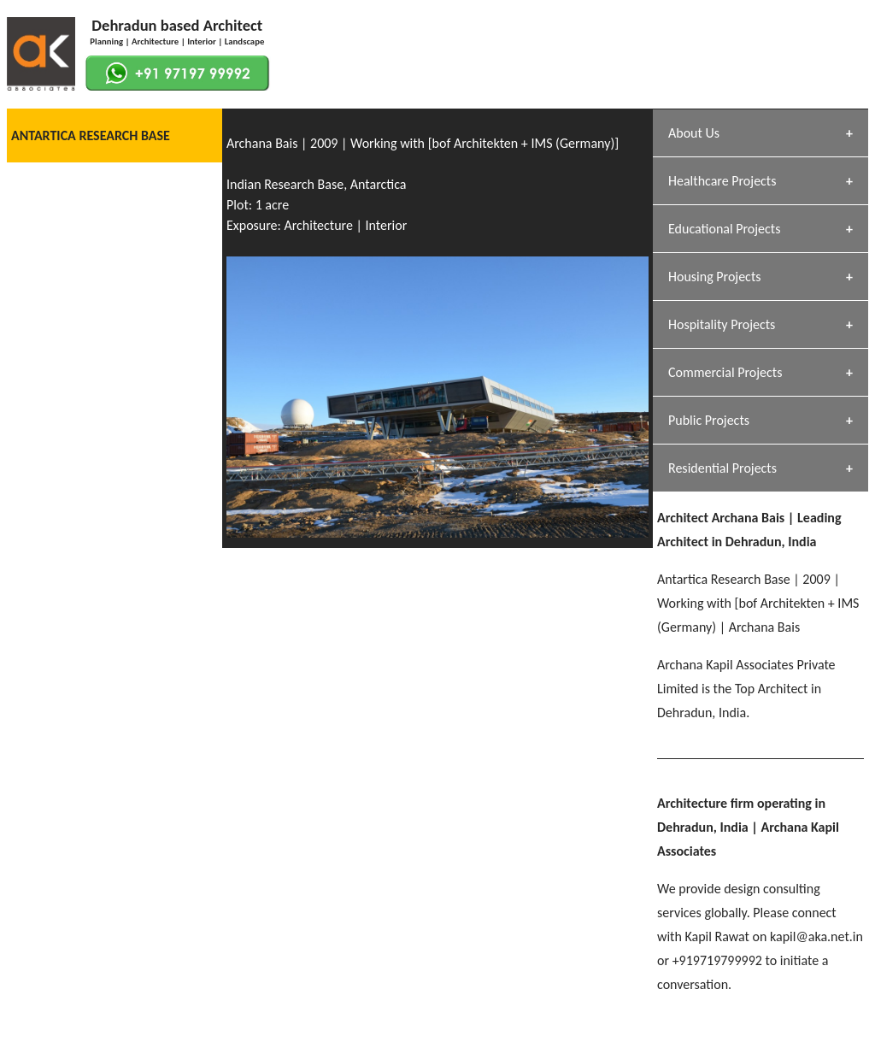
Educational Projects (724, 229)
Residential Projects (722, 468)
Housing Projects (714, 276)
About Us (693, 133)
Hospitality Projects (721, 324)
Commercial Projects (725, 372)
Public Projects (708, 420)
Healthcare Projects (722, 181)
